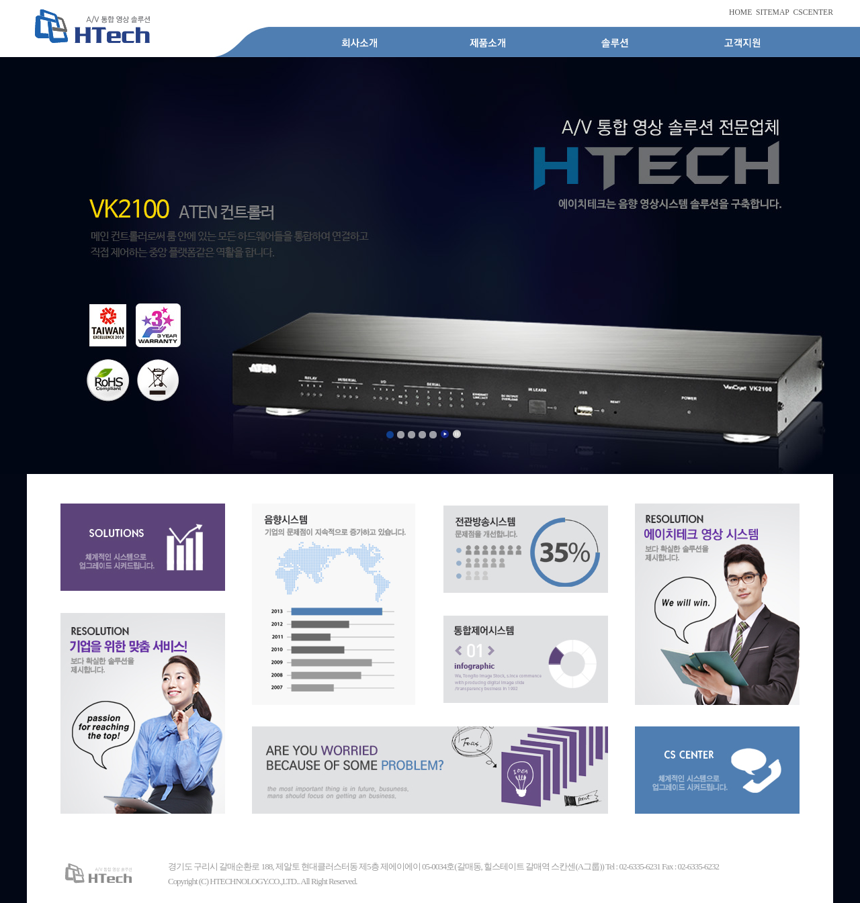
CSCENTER (813, 12)
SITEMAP (772, 12)
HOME (740, 12)
